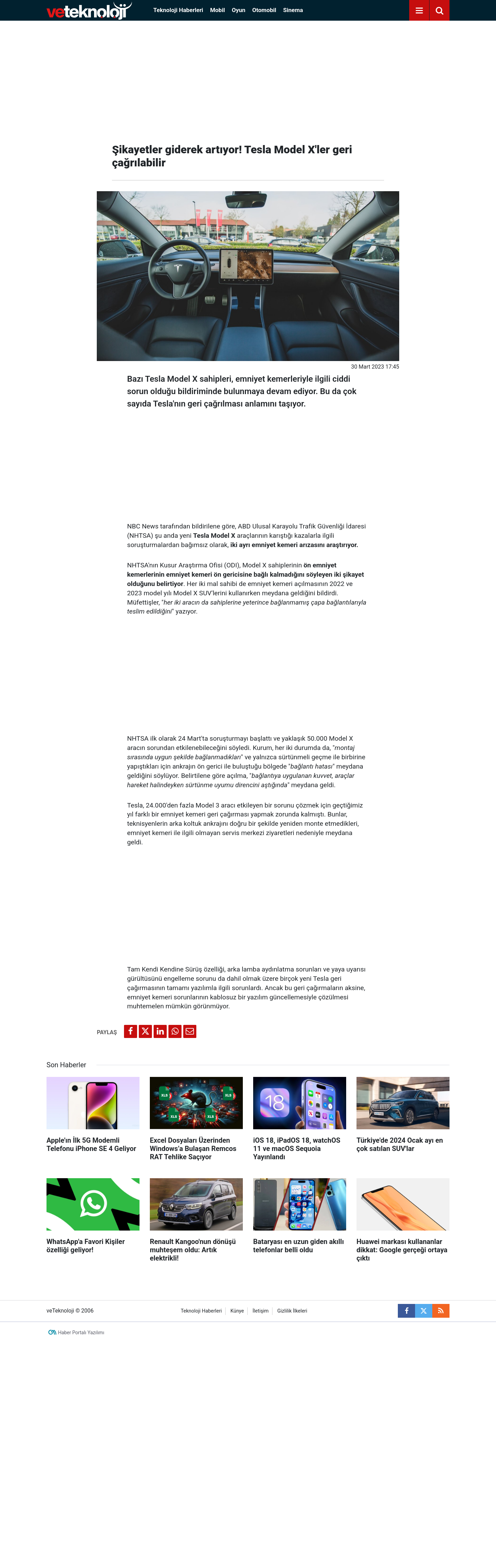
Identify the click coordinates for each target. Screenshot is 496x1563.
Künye (237, 1311)
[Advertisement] (248, 79)
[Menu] (419, 10)
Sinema (293, 10)
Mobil (217, 10)
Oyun (238, 10)
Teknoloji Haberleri (178, 10)
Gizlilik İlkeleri (292, 1311)
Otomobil (264, 10)
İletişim (260, 1311)
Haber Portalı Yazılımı (81, 1332)
